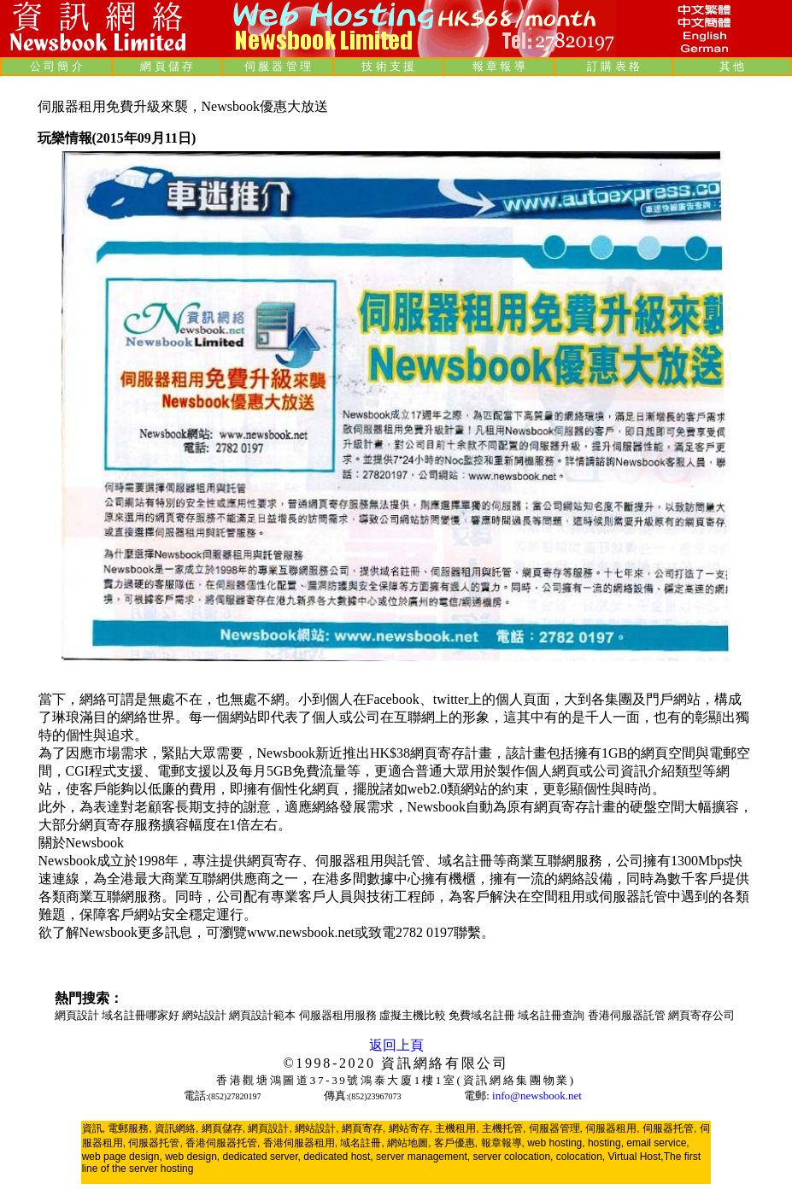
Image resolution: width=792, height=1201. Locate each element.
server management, (424, 1157)
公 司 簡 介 (56, 66)
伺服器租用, (612, 1128)
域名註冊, (362, 1143)
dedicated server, (262, 1157)
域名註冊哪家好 (142, 1015)
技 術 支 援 (387, 66)
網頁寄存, (363, 1128)
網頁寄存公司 (701, 1015)
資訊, (93, 1128)
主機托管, (503, 1128)
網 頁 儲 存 (166, 66)
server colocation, (512, 1157)
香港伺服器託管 (628, 1015)
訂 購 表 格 (613, 66)
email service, (657, 1143)
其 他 (731, 66)
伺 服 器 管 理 (277, 66)
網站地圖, (409, 1143)
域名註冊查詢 (552, 1015)
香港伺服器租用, (300, 1143)
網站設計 (205, 1015)
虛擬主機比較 (414, 1015)
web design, (192, 1157)
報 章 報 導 (498, 66)
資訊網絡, (176, 1128)
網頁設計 (78, 1015)
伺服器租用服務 (339, 1015)
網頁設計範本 (263, 1015)
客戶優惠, (456, 1143)
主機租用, (456, 1128)
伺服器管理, (556, 1128)
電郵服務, (129, 1128)
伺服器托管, (669, 1128)
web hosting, (555, 1143)
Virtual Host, (636, 1157)
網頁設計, (269, 1128)
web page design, (122, 1157)
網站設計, (316, 1128)
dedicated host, (338, 1157)
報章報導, (503, 1143)
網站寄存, (410, 1128)
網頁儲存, (223, 1128)
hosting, (606, 1143)
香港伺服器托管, (222, 1143)
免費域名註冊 (483, 1015)
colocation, (580, 1157)
